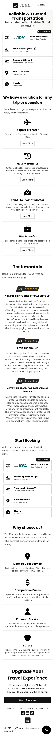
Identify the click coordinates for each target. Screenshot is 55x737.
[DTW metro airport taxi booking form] (27, 61)
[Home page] (29, 6)
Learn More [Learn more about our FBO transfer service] (27, 249)
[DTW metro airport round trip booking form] (27, 37)
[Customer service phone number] (46, 730)
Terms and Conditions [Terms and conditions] (28, 708)
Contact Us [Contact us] (43, 708)
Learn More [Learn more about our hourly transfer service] (27, 179)
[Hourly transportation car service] (27, 84)
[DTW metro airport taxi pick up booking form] (27, 50)
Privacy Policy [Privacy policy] (12, 708)
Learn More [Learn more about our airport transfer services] (27, 143)
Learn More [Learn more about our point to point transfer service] (27, 216)
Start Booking (27, 700)
